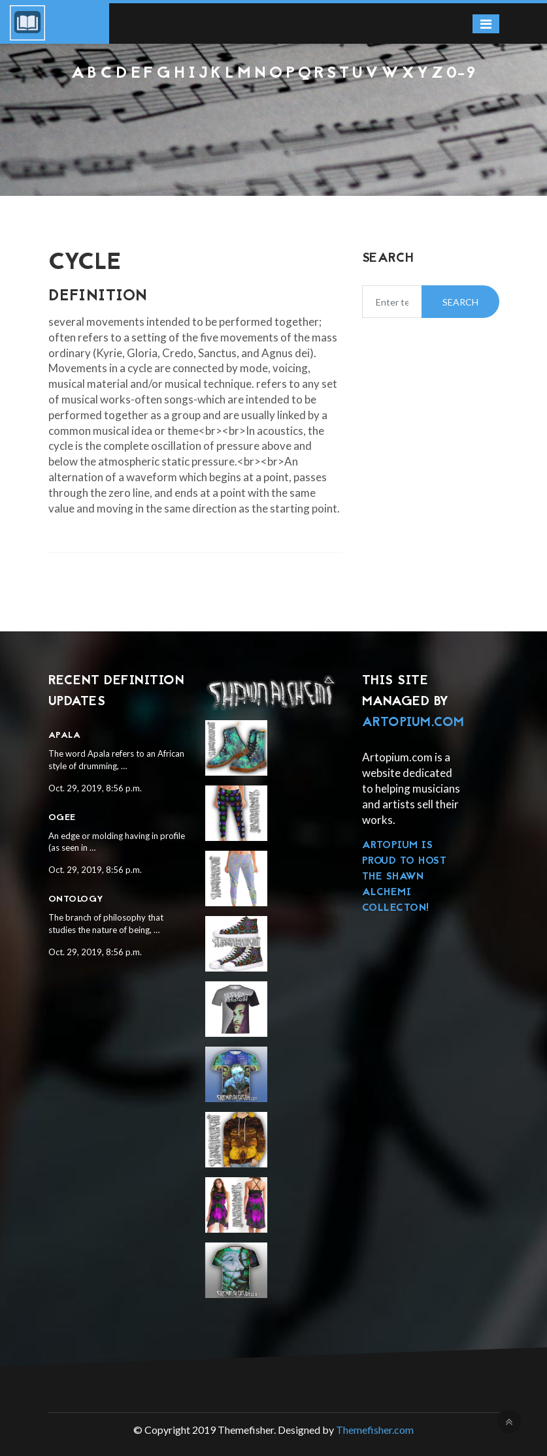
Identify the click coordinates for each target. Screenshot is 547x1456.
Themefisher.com (375, 1429)
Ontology (76, 899)
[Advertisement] (273, 118)
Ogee (62, 818)
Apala (64, 735)
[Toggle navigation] (485, 23)
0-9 (461, 73)
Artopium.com (413, 723)
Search (460, 302)
